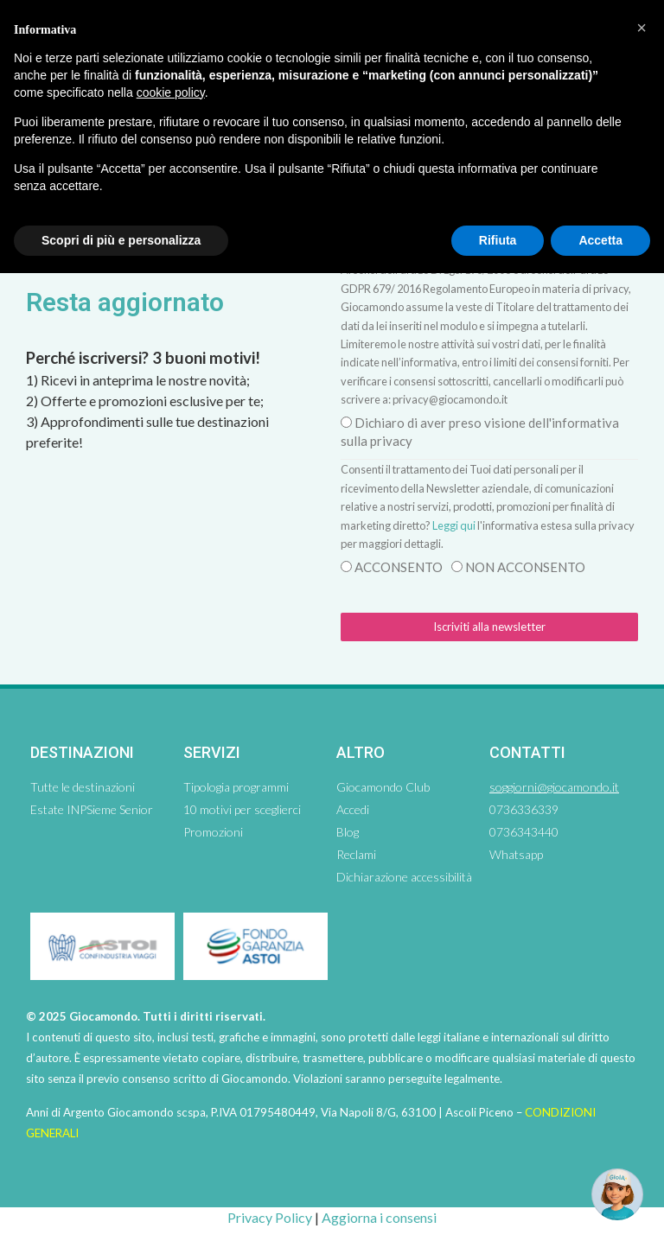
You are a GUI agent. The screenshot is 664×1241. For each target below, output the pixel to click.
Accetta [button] (600, 240)
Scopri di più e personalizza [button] (121, 240)
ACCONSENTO (398, 567)
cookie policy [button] (171, 92)
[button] (641, 27)
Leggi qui (454, 525)
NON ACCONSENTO (525, 567)
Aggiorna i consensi (379, 1217)
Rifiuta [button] (498, 240)
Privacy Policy (269, 1217)
